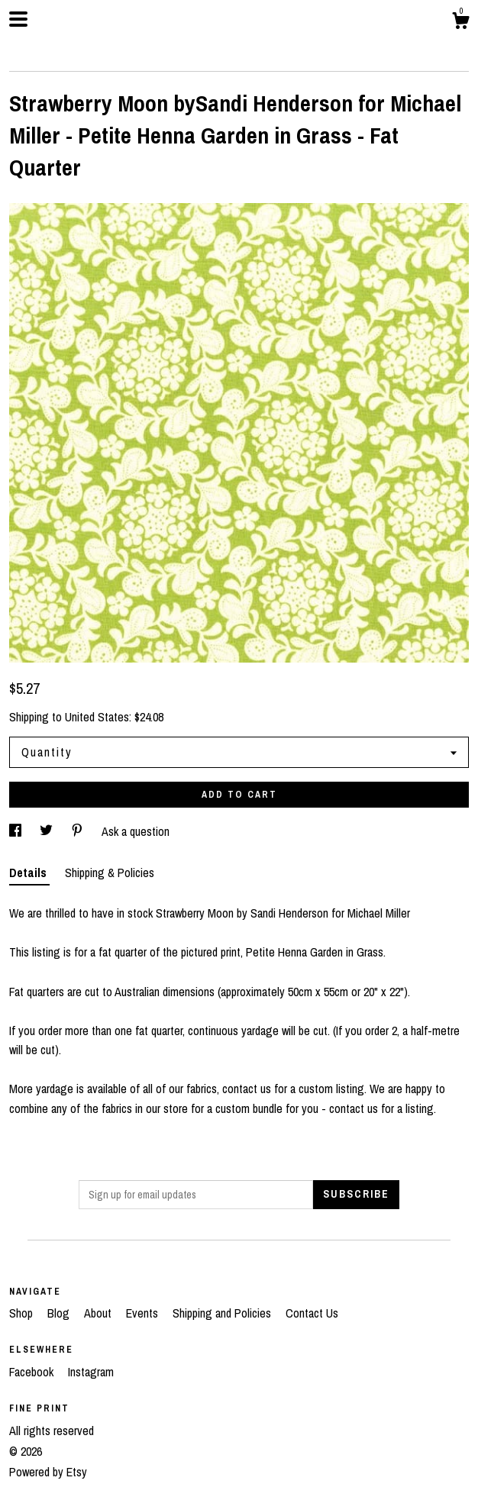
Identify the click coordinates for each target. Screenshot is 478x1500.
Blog (60, 1313)
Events (143, 1313)
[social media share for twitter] (48, 831)
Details (29, 872)
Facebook (33, 1371)
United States (97, 716)
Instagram (91, 1371)
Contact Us (312, 1313)
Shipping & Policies (109, 872)
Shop (22, 1313)
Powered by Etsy (48, 1471)
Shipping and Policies (223, 1313)
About (99, 1313)
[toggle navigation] (18, 19)
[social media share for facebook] (16, 831)
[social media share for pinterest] (78, 831)
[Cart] (460, 22)
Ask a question (136, 831)
